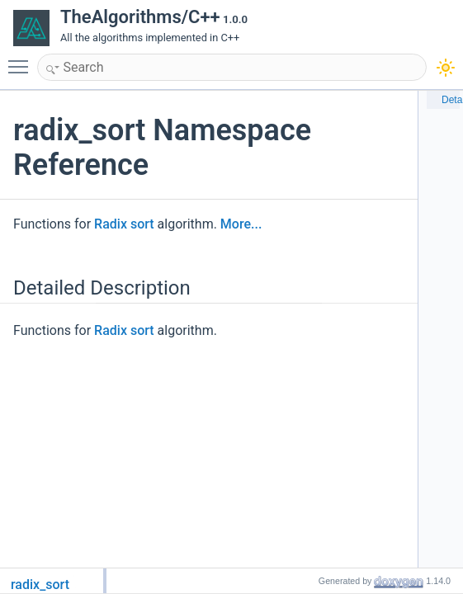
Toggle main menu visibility (22, 59)
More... (241, 224)
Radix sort (124, 224)
